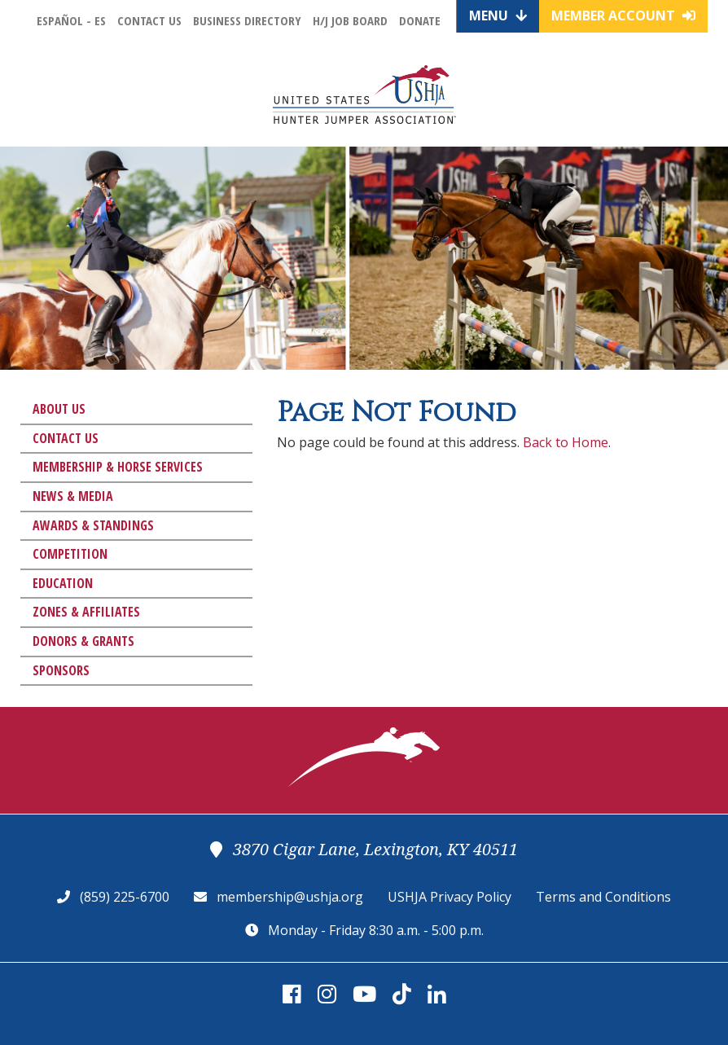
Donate (420, 20)
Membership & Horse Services (118, 467)
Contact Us (149, 20)
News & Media (73, 496)
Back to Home (565, 442)
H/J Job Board (350, 20)
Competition (70, 554)
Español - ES (71, 20)
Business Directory (247, 20)
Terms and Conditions (603, 897)
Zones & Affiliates (86, 612)
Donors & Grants (83, 641)
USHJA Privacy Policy (449, 897)
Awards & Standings (93, 525)
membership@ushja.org (290, 897)
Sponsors (61, 670)
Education (63, 583)
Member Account (623, 15)
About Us (59, 409)
